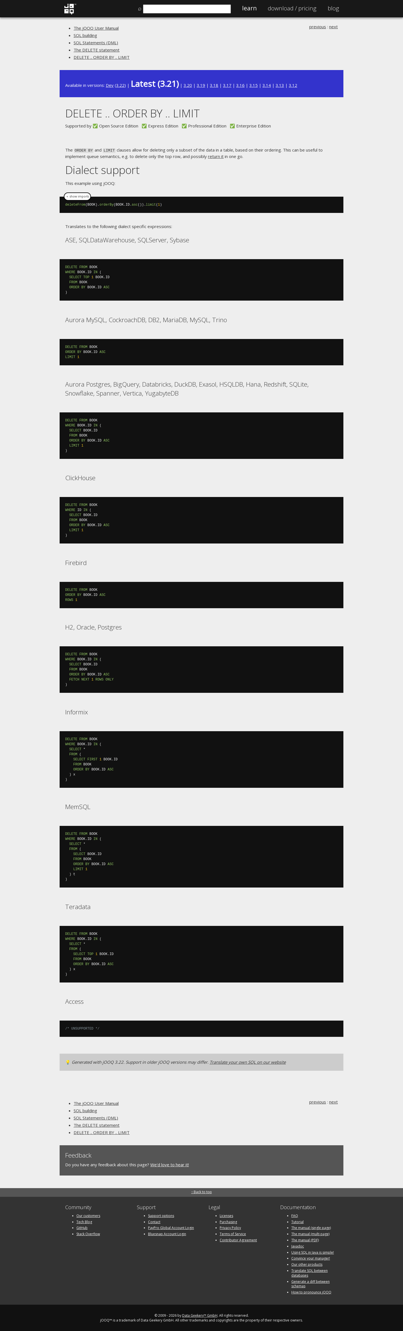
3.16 (240, 85)
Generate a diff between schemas (310, 1283)
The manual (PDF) (305, 1239)
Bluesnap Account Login (167, 1233)
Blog (333, 8)
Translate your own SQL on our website (248, 1061)
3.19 (201, 85)
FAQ (294, 1215)
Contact (154, 1221)
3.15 (253, 85)
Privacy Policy (230, 1227)
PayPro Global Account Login (171, 1227)
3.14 (267, 85)
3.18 (214, 85)
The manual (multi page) (310, 1233)
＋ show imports (77, 196)
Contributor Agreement (238, 1239)
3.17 (227, 85)
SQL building (85, 35)
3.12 (293, 85)
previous (317, 26)
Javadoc (297, 1245)
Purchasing (228, 1221)
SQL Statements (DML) (96, 42)
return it (216, 156)
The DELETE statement (97, 50)
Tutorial (297, 1221)
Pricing (292, 8)
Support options (161, 1215)
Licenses (226, 1215)
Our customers (88, 1215)
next (333, 26)
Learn (249, 8)
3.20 (188, 85)
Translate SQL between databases (309, 1272)
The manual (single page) (311, 1227)
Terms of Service (233, 1233)
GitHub (82, 1227)
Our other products (306, 1264)
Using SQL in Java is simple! (312, 1251)
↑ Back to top (201, 1191)
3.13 (280, 85)
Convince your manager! (310, 1257)
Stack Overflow (88, 1233)
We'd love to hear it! (169, 1164)
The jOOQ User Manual (96, 28)
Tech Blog (84, 1221)
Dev (110, 85)
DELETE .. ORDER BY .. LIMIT (102, 57)
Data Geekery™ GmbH (199, 1315)
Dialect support (102, 169)
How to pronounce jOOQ (311, 1291)
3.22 (120, 85)
